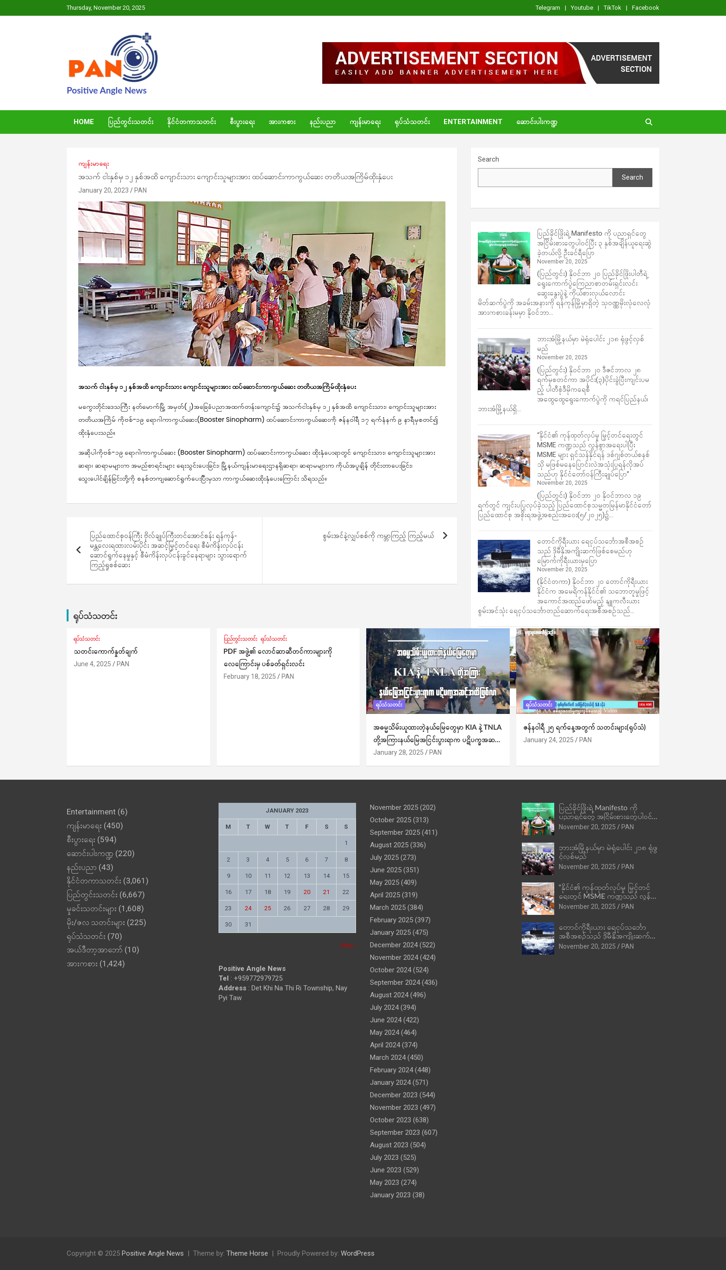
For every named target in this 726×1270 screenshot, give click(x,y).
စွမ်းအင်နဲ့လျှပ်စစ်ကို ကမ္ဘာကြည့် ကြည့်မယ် (378, 536)
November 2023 (394, 1107)
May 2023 (384, 1182)
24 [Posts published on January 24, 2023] (248, 908)
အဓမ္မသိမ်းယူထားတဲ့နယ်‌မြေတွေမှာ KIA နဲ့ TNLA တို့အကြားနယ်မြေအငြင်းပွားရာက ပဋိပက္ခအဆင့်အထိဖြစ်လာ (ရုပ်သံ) (437, 739)
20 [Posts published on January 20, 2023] (307, 891)
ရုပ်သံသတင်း (412, 122)
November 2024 (394, 957)
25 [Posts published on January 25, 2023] (267, 908)
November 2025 (394, 807)
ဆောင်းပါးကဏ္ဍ (536, 122)
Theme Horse (247, 1253)
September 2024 (395, 982)
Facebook (645, 7)
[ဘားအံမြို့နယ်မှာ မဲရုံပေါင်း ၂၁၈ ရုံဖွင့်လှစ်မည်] (504, 364)
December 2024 (394, 945)
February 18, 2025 (250, 676)
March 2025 (388, 907)
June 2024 (385, 1020)
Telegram (548, 7)
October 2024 (390, 970)
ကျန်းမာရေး (365, 122)
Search (488, 159)
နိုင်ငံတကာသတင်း (191, 122)
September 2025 (395, 832)
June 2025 (385, 870)
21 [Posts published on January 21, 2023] (326, 891)
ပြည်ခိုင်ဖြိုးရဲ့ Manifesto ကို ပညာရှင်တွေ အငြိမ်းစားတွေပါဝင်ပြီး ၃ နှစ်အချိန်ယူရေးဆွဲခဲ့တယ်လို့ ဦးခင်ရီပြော (594, 243)
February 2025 (391, 920)
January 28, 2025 (398, 752)
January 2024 (390, 1082)
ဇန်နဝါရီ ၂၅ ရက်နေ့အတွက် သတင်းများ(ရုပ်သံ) (584, 727)
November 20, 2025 (587, 827)
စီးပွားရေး (242, 122)
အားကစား (282, 122)
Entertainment (473, 122)
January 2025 (390, 932)
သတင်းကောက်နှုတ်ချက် (106, 651)
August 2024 (389, 995)
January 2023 (390, 1195)
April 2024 (385, 1045)
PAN (140, 190)
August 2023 (389, 1145)
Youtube (582, 7)
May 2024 (384, 1032)
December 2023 (394, 1095)
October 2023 (390, 1120)
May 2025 (384, 882)
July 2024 (384, 1007)
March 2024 (388, 1057)
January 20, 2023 (103, 190)
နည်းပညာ (322, 122)
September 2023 (395, 1132)
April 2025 (385, 895)
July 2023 (384, 1157)
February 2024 (391, 1070)
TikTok (612, 7)
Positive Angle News (107, 90)
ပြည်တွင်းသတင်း (130, 122)
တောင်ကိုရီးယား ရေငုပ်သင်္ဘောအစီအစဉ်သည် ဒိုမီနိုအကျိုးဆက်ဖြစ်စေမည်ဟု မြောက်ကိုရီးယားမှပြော (590, 551)
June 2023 (385, 1170)
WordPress (358, 1253)
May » (348, 945)
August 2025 (389, 845)
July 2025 (384, 857)
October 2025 (390, 820)
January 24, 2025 (548, 740)
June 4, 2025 (92, 664)
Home (84, 122)
